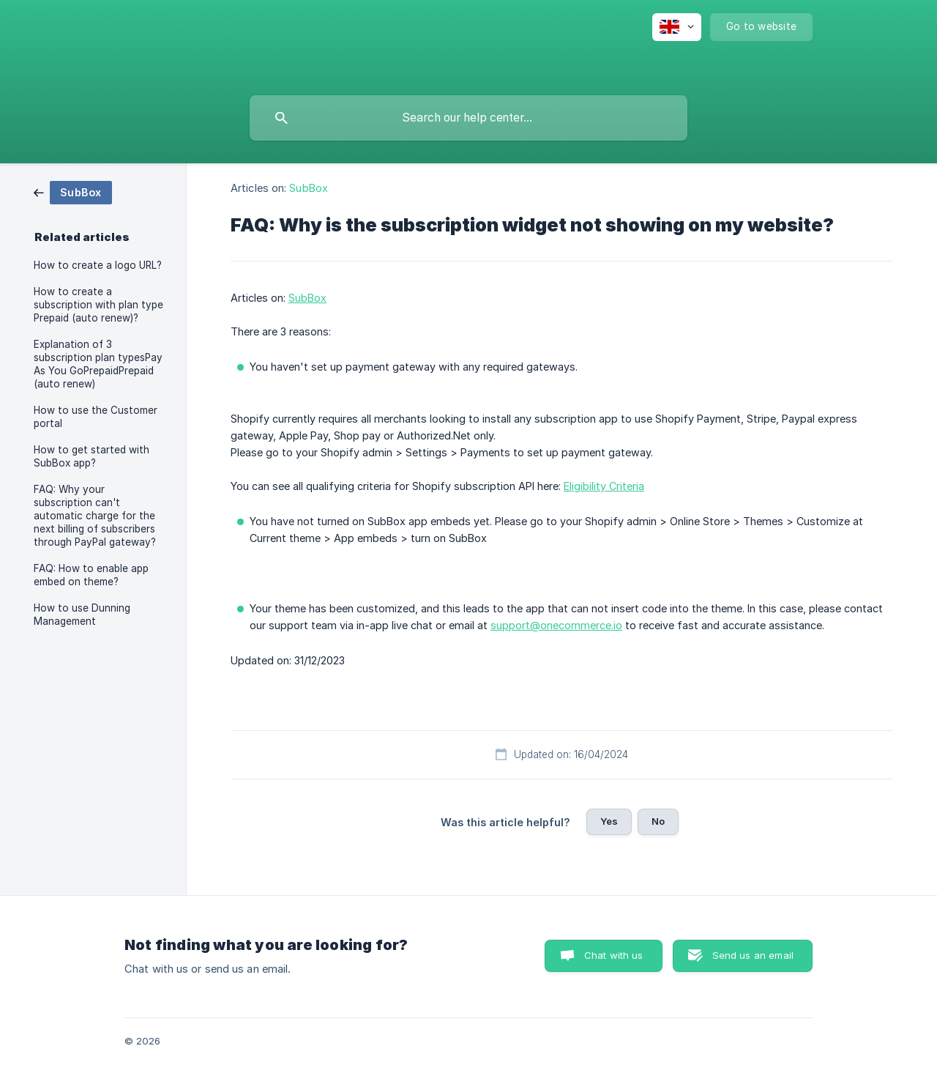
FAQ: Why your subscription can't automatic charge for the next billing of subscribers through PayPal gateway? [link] (95, 515)
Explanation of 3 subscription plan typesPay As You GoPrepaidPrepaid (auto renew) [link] (98, 364)
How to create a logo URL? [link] (98, 265)
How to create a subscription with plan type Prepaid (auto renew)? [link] (98, 305)
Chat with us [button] (613, 955)
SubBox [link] (308, 188)
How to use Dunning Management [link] (82, 614)
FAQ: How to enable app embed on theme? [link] (91, 575)
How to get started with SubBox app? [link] (91, 456)
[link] (73, 191)
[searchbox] (468, 118)
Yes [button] (609, 821)
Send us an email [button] (753, 955)
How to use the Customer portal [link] (95, 416)
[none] (676, 27)
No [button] (658, 821)
